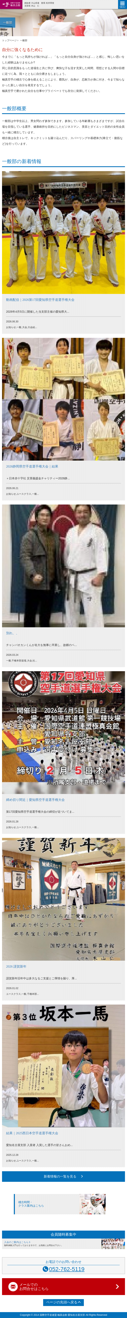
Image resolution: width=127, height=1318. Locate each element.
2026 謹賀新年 (16, 966)
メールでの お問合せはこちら (69, 1287)
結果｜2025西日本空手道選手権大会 (32, 1133)
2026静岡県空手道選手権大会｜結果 (32, 466)
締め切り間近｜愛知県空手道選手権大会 (35, 799)
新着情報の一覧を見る (63, 1176)
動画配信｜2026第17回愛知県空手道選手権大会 (40, 299)
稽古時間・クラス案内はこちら (31, 1204)
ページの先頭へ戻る (63, 1302)
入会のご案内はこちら (17, 1242)
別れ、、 (12, 633)
